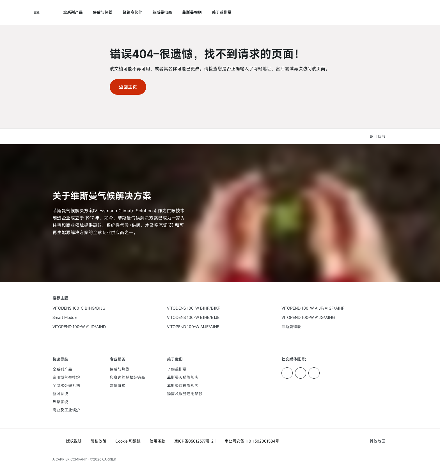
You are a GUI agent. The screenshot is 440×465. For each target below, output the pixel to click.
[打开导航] (37, 12)
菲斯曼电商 (162, 12)
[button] (378, 136)
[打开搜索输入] (384, 12)
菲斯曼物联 (192, 12)
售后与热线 (103, 12)
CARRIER (109, 459)
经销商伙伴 (132, 12)
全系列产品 (73, 12)
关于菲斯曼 (222, 12)
